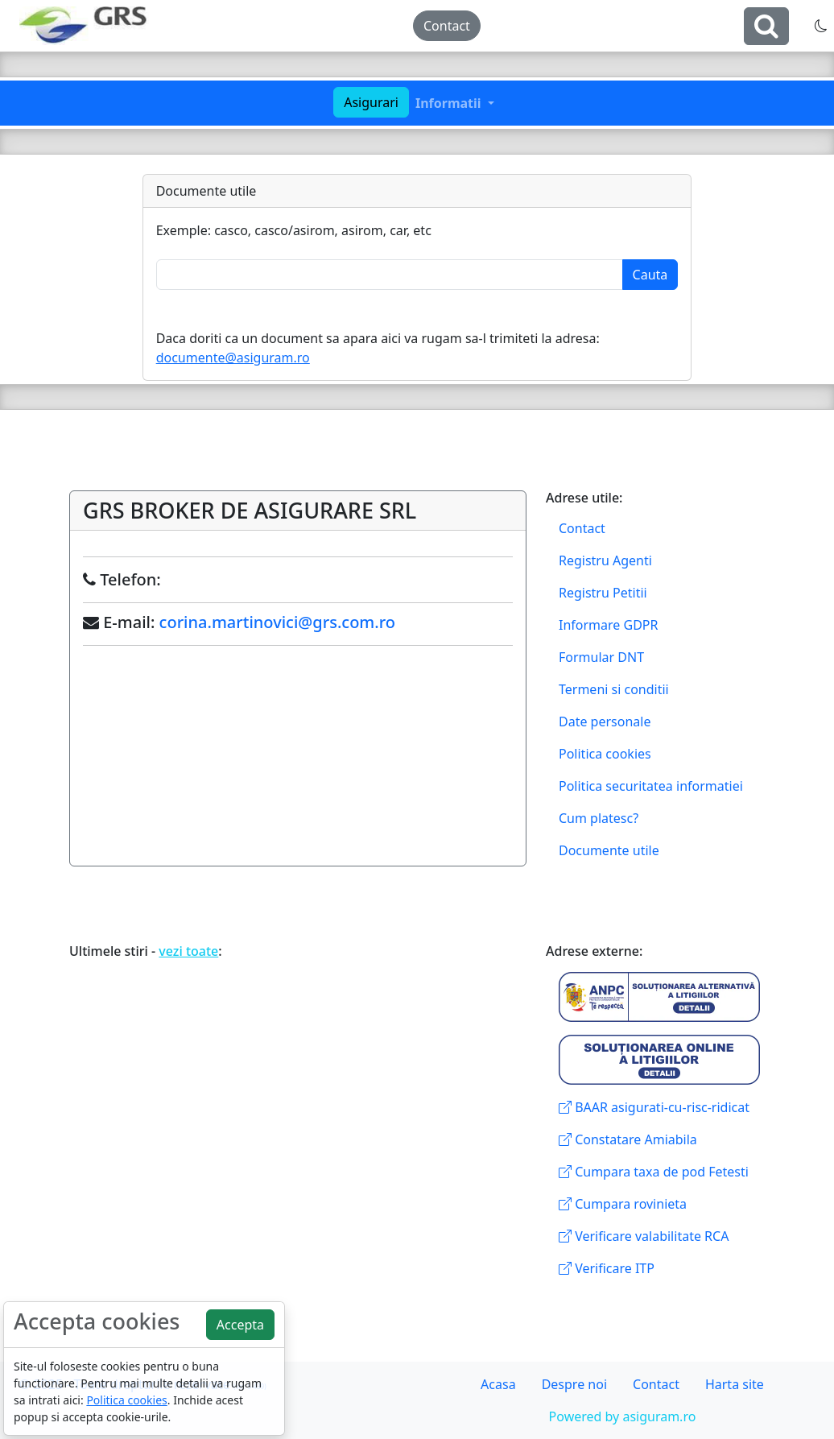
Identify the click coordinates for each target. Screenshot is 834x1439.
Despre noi (574, 1384)
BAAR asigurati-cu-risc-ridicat (654, 1107)
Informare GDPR (608, 625)
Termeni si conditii (614, 689)
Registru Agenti (605, 560)
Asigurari (371, 102)
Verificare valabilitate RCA (644, 1236)
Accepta (240, 1325)
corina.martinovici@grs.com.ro (277, 622)
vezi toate (188, 951)
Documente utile (609, 850)
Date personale (604, 721)
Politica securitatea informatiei (651, 786)
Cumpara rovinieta (623, 1204)
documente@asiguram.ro (233, 357)
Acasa (498, 1384)
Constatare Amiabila (628, 1139)
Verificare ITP (606, 1268)
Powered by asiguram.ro (622, 1416)
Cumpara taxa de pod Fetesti (654, 1172)
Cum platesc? (598, 818)
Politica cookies (605, 754)
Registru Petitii (603, 593)
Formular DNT (601, 657)
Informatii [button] (450, 103)
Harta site (734, 1384)
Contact (446, 26)
